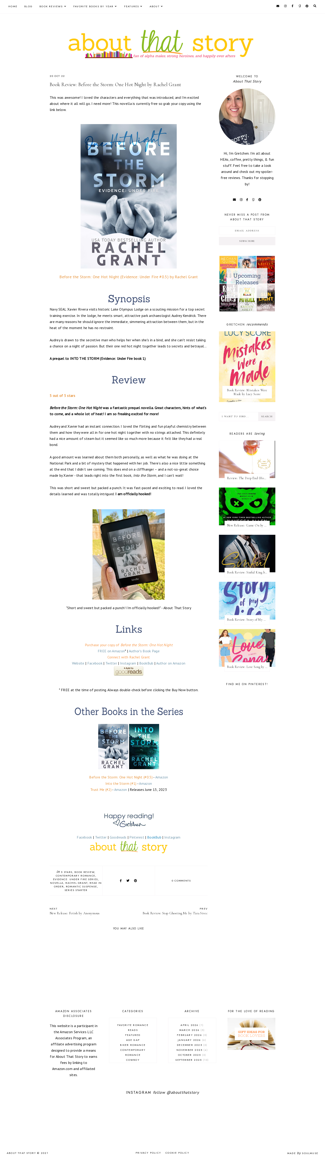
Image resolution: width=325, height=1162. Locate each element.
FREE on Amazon (111, 651)
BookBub (146, 663)
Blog (28, 6)
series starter (76, 890)
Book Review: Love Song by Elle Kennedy (248, 667)
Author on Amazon (171, 663)
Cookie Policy (177, 1153)
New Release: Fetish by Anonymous (87, 911)
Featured (133, 1035)
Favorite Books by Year (93, 6)
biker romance (133, 1045)
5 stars (66, 872)
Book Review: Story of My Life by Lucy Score (248, 620)
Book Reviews (51, 6)
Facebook (94, 663)
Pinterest (136, 837)
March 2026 (192, 1030)
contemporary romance (75, 875)
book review (84, 872)
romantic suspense (81, 886)
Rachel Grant (76, 883)
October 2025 (192, 1055)
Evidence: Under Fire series (75, 879)
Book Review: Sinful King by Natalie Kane (248, 572)
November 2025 (192, 1050)
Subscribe (247, 241)
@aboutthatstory (183, 1092)
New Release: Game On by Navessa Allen (248, 525)
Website (78, 663)
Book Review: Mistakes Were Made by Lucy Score (247, 392)
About (155, 6)
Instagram (128, 663)
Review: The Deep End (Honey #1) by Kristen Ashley (248, 478)
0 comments (181, 880)
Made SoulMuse (302, 1153)
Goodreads (118, 837)
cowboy (133, 1060)
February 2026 (192, 1035)
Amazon (161, 777)
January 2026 (192, 1040)
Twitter (111, 663)
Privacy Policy (148, 1153)
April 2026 (192, 1025)
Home (12, 6)
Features (131, 6)
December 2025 (192, 1045)
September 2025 (192, 1060)
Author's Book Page (144, 651)
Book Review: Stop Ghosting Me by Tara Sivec (170, 911)
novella (56, 883)
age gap (133, 1040)
